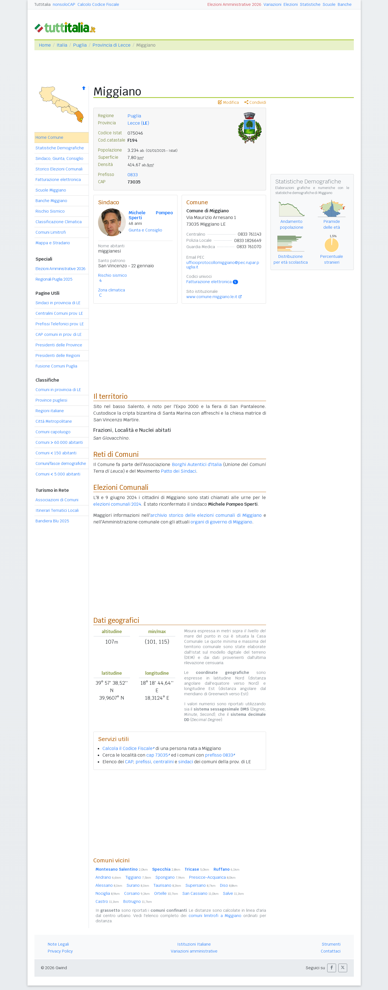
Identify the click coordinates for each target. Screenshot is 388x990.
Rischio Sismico (50, 211)
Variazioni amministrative (194, 951)
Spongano (170, 877)
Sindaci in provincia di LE (58, 302)
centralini (163, 762)
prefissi (143, 762)
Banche (345, 4)
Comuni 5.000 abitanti (58, 474)
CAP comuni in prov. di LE (59, 334)
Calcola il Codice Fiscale (128, 748)
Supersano (201, 885)
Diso (228, 885)
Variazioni (272, 4)
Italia (62, 45)
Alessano (109, 885)
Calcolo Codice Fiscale (98, 4)
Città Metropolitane (54, 421)
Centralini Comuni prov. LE (59, 313)
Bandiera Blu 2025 (52, 520)
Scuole (329, 4)
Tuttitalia (42, 4)
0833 (132, 175)
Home (45, 45)
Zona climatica (111, 290)
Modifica (228, 102)
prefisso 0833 (220, 755)
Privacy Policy (60, 951)
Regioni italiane (50, 410)
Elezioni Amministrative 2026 (234, 4)
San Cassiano (200, 893)
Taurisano (167, 885)
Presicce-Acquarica (212, 877)
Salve (233, 893)
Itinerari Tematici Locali (57, 510)
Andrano (108, 877)
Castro (107, 901)
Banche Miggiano (51, 200)
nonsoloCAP (64, 4)
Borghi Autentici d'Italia (197, 464)
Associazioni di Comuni (57, 499)
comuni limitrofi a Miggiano (215, 915)
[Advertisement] (179, 813)
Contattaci (331, 951)
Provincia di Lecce (111, 45)
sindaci (185, 762)
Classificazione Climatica (59, 221)
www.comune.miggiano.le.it (211, 296)
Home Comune (49, 137)
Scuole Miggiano (51, 190)
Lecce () (138, 123)
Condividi (255, 102)
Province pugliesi (51, 400)
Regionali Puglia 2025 (54, 279)
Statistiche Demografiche (60, 147)
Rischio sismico (112, 275)
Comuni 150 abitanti (56, 452)
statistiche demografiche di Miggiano (303, 193)
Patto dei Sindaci (178, 471)
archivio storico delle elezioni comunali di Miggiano (206, 515)
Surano (138, 885)
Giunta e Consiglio (145, 230)
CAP (129, 762)
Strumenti (331, 944)
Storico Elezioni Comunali (59, 169)
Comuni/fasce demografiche (61, 463)
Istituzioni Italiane (194, 944)
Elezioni (291, 4)
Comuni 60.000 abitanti (59, 442)
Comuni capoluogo (53, 431)
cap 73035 (158, 755)
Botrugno (137, 901)
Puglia (80, 45)
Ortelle (166, 893)
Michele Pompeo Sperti (151, 215)
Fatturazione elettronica (58, 179)
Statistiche (310, 4)
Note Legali (58, 944)
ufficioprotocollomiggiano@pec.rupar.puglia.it (222, 264)
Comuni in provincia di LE (58, 389)
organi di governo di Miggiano (221, 522)
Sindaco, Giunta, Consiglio (59, 158)
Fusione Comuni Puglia (56, 366)
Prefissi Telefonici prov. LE (60, 323)
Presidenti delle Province (59, 344)
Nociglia (108, 893)
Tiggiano (138, 877)
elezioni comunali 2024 (117, 504)
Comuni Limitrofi (51, 232)
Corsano (137, 893)
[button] (331, 968)
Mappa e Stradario (53, 242)
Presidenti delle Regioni (58, 355)
